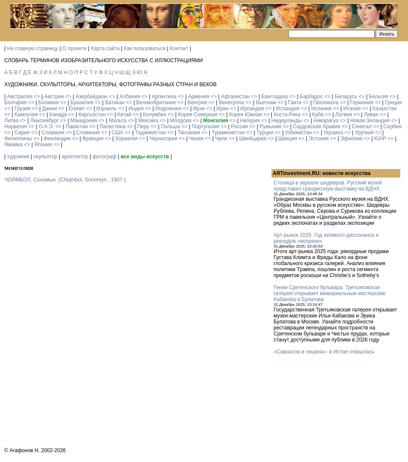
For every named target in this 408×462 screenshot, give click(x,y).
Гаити (294, 103)
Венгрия (197, 103)
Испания (321, 109)
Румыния (270, 127)
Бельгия (378, 97)
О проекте (74, 48)
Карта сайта (105, 48)
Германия (361, 103)
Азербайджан (92, 97)
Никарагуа (326, 121)
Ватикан (115, 103)
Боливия (48, 103)
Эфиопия (351, 139)
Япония (43, 145)
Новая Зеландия (370, 121)
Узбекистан (298, 133)
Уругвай (364, 133)
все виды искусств (145, 157)
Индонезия (168, 109)
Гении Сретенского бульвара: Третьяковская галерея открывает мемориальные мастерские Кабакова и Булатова (330, 293)
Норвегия (15, 127)
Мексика (148, 121)
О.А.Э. (46, 127)
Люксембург (44, 121)
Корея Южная (245, 115)
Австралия (19, 97)
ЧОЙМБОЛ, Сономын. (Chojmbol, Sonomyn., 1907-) (65, 180)
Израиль (106, 109)
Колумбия (154, 115)
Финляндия (57, 139)
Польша (170, 127)
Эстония (319, 139)
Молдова (181, 121)
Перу (143, 127)
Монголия (215, 121)
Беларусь (346, 97)
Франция (93, 139)
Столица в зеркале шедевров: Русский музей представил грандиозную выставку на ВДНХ (328, 186)
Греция (393, 103)
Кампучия (26, 115)
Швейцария (252, 139)
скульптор (45, 157)
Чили (221, 139)
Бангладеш (274, 97)
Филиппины (18, 139)
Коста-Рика (287, 115)
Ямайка (13, 145)
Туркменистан (228, 133)
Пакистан (77, 127)
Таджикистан (150, 133)
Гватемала (325, 103)
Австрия (54, 97)
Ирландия (252, 109)
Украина (333, 133)
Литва (11, 121)
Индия (135, 109)
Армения (198, 97)
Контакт (179, 48)
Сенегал (361, 127)
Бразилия (82, 103)
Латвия (343, 115)
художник (18, 157)
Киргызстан (92, 115)
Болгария (15, 103)
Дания (49, 109)
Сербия (393, 127)
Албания (129, 97)
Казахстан (384, 109)
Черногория (163, 139)
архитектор (74, 157)
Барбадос (311, 97)
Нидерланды (286, 121)
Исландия (287, 109)
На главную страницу (32, 48)
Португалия (205, 127)
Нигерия (250, 121)
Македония (83, 121)
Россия (239, 127)
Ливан (371, 115)
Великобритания (156, 103)
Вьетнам (266, 103)
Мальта (117, 121)
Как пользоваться (144, 48)
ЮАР (380, 139)
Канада (58, 115)
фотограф (104, 157)
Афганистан (235, 97)
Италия (352, 109)
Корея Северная (197, 115)
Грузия (22, 109)
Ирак (198, 109)
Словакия (52, 133)
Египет (77, 109)
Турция (264, 133)
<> (37, 97)
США (118, 133)
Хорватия (126, 139)
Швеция (287, 139)
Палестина (112, 127)
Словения (88, 133)
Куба (317, 115)
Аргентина (164, 97)
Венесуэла (231, 103)
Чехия (196, 139)
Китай (124, 115)
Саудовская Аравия (316, 127)
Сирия (22, 133)
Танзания (188, 133)
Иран (222, 109)
